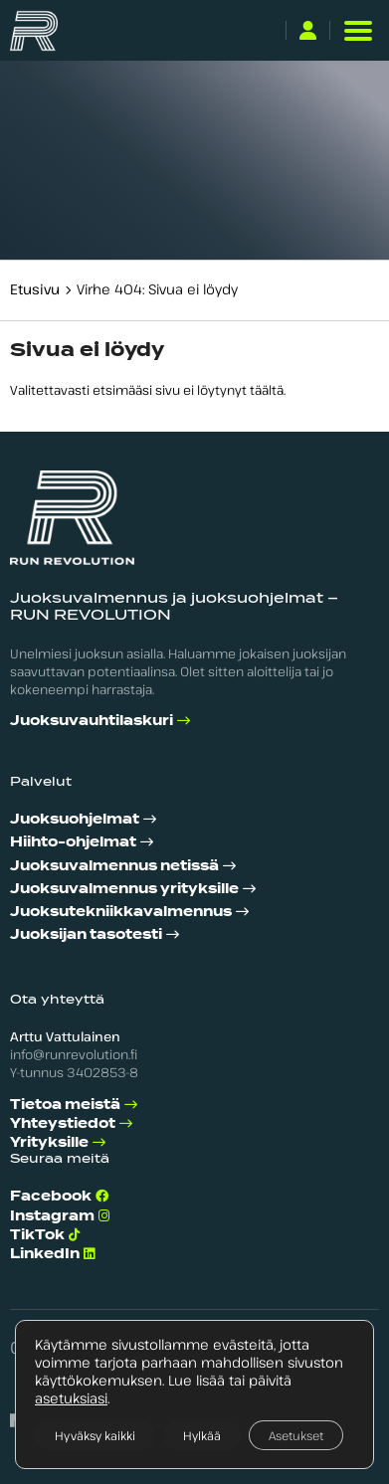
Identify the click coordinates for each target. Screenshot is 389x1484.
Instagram (52, 1215)
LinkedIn (45, 1253)
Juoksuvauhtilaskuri (91, 720)
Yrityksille (49, 1142)
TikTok (37, 1234)
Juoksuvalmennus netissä (114, 865)
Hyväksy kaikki (95, 1435)
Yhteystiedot (62, 1123)
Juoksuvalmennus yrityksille (124, 888)
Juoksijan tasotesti (86, 934)
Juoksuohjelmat (74, 819)
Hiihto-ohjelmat (73, 842)
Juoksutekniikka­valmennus (121, 911)
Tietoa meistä (65, 1104)
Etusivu (35, 288)
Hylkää (202, 1435)
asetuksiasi (71, 1398)
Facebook (51, 1196)
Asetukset (296, 1435)
